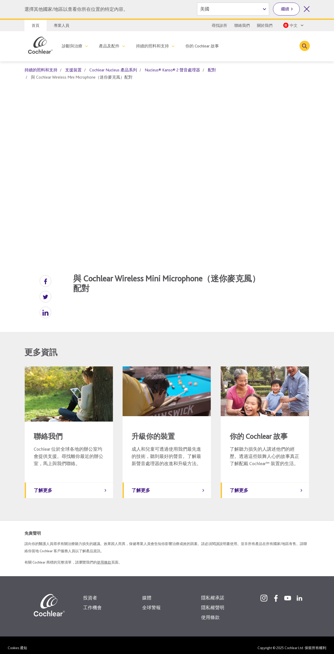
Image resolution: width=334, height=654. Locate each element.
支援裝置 (73, 70)
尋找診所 (219, 25)
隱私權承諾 (212, 592)
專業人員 (61, 25)
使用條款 (104, 557)
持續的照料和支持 (152, 46)
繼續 (285, 8)
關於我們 (264, 25)
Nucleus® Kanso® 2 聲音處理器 (172, 70)
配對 (212, 70)
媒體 (146, 592)
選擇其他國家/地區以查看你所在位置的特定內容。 (76, 9)
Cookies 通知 (17, 643)
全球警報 (151, 602)
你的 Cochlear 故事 (202, 46)
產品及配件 (109, 46)
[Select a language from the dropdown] (293, 25)
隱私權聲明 (212, 602)
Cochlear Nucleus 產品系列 (113, 70)
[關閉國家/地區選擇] (307, 9)
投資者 (90, 592)
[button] (45, 281)
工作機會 (92, 602)
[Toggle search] (304, 46)
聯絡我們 (242, 25)
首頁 (35, 25)
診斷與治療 (72, 46)
